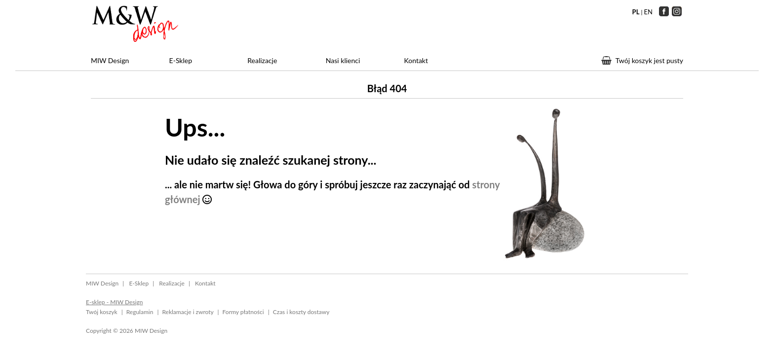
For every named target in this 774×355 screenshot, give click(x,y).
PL (636, 12)
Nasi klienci (343, 60)
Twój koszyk (101, 312)
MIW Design (110, 60)
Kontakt (416, 60)
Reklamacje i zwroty (187, 312)
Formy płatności (243, 312)
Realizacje (262, 60)
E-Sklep (180, 60)
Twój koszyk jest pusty (649, 60)
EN (648, 12)
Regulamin (140, 312)
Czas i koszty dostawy (301, 312)
